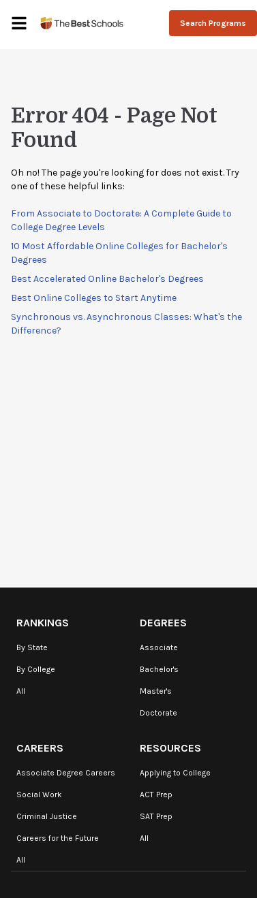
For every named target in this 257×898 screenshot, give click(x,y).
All (20, 691)
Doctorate (158, 713)
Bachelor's (159, 669)
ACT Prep (156, 794)
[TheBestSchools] (81, 23)
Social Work (39, 794)
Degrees (163, 622)
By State (32, 647)
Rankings (42, 622)
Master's (156, 691)
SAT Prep (156, 816)
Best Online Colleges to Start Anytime (94, 298)
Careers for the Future (57, 838)
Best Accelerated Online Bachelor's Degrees (107, 279)
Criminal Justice (46, 816)
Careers (39, 747)
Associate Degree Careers (65, 772)
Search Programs (213, 23)
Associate (159, 647)
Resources (170, 747)
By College (35, 669)
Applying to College (175, 772)
